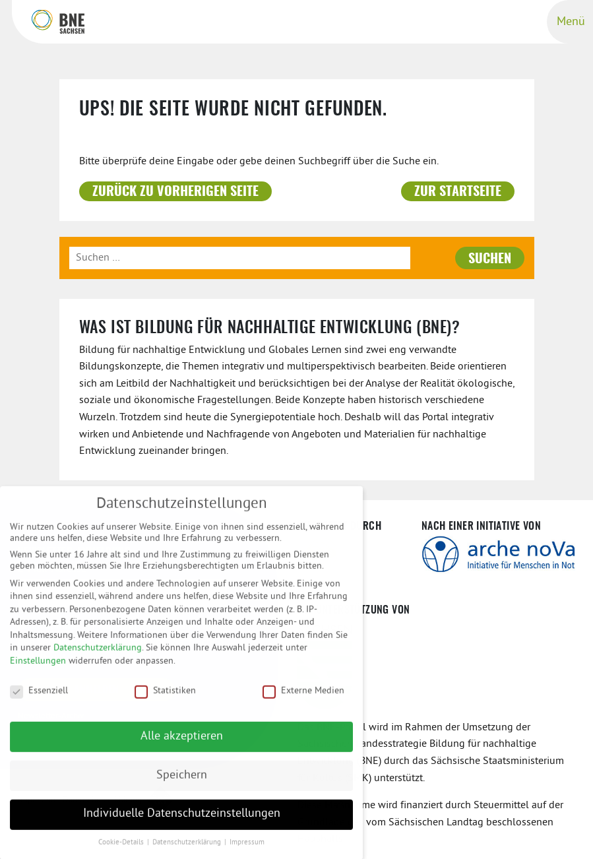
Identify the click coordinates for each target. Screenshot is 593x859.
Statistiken (165, 697)
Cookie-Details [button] (122, 850)
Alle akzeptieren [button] (181, 743)
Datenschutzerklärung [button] (187, 850)
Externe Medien (303, 697)
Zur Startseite (457, 192)
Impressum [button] (247, 850)
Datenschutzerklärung (97, 655)
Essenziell (39, 697)
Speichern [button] (181, 782)
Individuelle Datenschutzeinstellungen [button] (181, 821)
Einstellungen (38, 668)
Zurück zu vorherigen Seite (175, 192)
